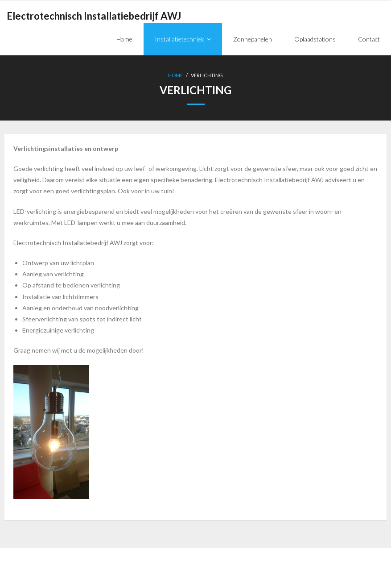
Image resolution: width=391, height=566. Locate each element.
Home (175, 75)
